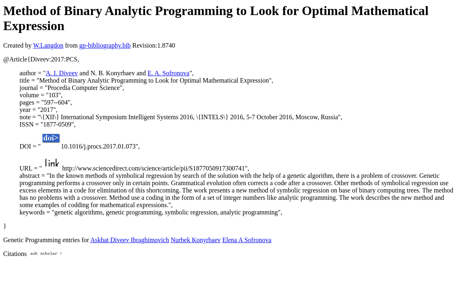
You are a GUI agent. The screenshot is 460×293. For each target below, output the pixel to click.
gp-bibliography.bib (105, 45)
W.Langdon (48, 45)
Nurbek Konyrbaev (196, 239)
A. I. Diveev (62, 73)
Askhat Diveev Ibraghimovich (129, 239)
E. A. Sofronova (168, 73)
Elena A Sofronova (246, 239)
